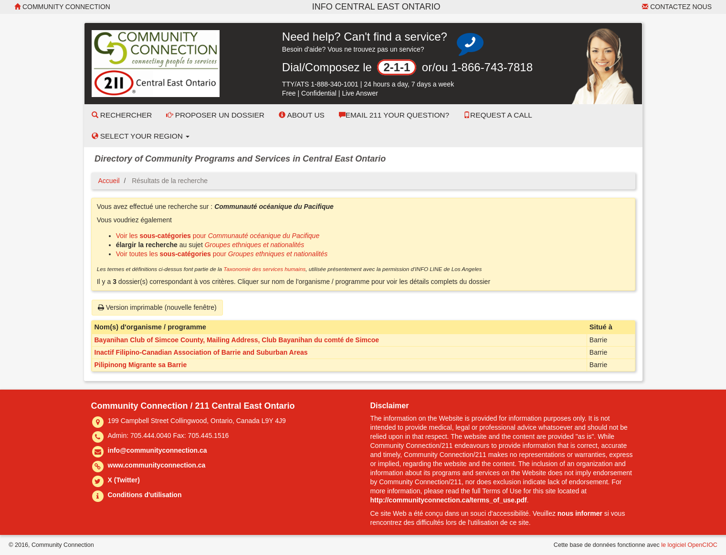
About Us (302, 115)
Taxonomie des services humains (264, 269)
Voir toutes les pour (222, 254)
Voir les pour (218, 235)
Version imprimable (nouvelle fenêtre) (157, 307)
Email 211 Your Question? (394, 115)
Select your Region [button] (141, 136)
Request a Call (497, 115)
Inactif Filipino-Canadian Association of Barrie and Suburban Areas (201, 352)
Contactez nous (677, 7)
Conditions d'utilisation (145, 495)
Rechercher (122, 115)
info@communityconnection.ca (157, 450)
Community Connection (62, 7)
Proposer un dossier (215, 115)
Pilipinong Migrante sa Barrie (141, 365)
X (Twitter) (124, 480)
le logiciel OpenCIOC (689, 545)
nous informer (580, 513)
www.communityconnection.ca (157, 465)
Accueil (109, 181)
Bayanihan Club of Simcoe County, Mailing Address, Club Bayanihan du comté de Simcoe (237, 340)
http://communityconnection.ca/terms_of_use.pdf (448, 500)
